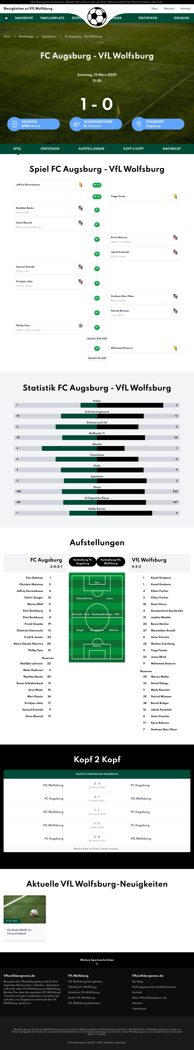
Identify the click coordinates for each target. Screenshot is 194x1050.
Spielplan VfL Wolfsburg (83, 992)
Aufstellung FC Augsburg (82, 562)
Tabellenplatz (52, 18)
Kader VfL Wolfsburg (81, 997)
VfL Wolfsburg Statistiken (84, 1003)
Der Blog (181, 18)
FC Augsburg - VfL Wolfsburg (83, 36)
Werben (169, 8)
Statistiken (147, 18)
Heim (7, 36)
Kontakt (185, 8)
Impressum (139, 1008)
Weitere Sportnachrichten (97, 962)
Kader (116, 18)
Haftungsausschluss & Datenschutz (154, 987)
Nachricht (24, 18)
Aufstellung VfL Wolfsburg (111, 562)
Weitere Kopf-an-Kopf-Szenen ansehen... (97, 849)
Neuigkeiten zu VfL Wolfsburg (28, 8)
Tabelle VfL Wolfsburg (82, 987)
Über (154, 8)
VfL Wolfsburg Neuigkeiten (85, 981)
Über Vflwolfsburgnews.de (149, 997)
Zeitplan (79, 18)
